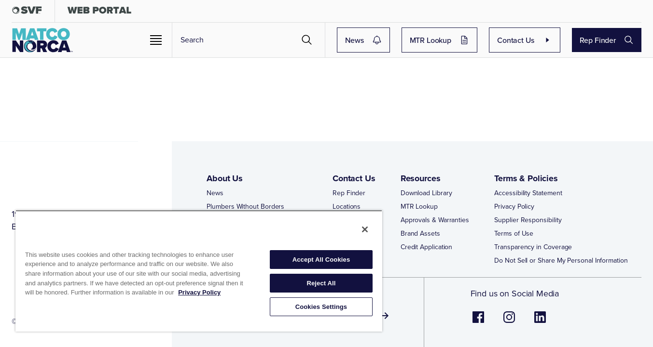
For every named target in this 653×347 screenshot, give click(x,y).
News (408, 40)
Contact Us (533, 40)
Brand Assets (420, 241)
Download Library (426, 200)
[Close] (364, 229)
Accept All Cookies (321, 259)
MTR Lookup (466, 40)
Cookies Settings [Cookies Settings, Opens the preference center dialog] (321, 306)
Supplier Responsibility (527, 227)
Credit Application (427, 254)
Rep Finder (607, 40)
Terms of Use (513, 241)
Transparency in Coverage (533, 254)
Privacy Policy (514, 214)
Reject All (320, 283)
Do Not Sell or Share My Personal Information (560, 268)
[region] (198, 271)
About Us (225, 185)
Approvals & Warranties (435, 227)
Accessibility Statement (528, 200)
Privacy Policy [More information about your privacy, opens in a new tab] (199, 292)
